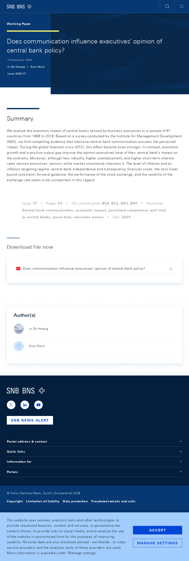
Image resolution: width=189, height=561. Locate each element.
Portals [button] (94, 472)
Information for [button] (94, 461)
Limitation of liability (42, 501)
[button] (167, 6)
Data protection (75, 501)
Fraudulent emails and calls (113, 501)
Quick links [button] (94, 451)
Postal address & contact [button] (94, 441)
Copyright (15, 501)
